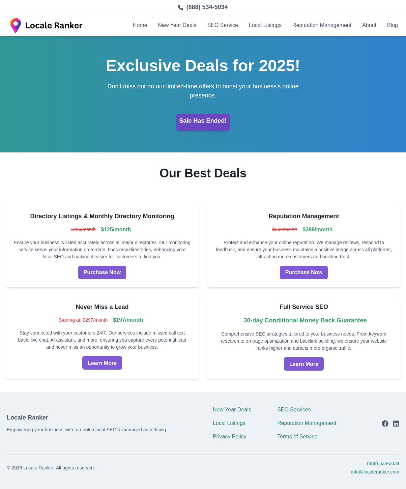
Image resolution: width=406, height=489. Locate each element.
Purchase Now (102, 272)
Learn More (102, 363)
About (369, 25)
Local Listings (265, 25)
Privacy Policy (229, 436)
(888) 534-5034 (207, 7)
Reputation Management (321, 25)
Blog (392, 25)
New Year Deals (177, 25)
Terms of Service (297, 436)
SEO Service (222, 25)
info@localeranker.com (375, 471)
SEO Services (294, 409)
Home (140, 25)
